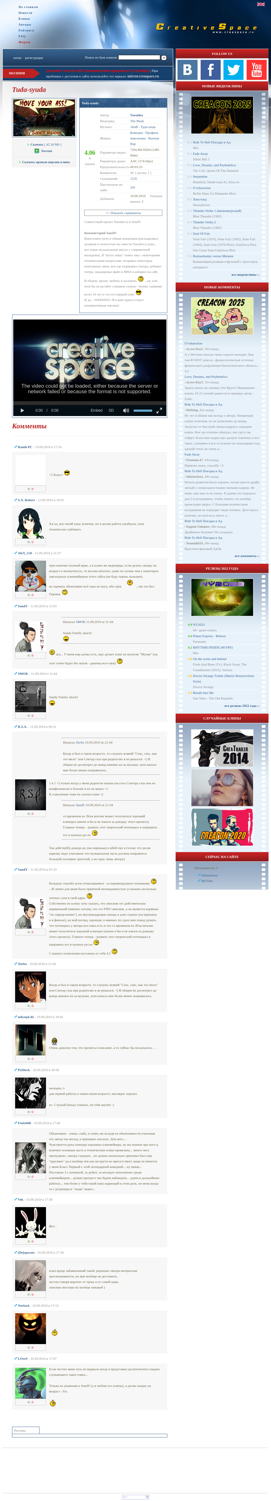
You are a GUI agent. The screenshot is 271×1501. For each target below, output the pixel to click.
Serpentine (200, 176)
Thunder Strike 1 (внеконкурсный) (217, 210)
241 (133, 187)
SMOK (80, 622)
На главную (28, 7)
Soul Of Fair (201, 233)
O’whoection (202, 188)
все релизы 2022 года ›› (242, 705)
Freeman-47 (194, 460)
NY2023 (199, 624)
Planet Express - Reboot (209, 636)
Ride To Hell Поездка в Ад (212, 142)
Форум (25, 42)
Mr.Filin (207, 881)
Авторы (25, 24)
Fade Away (200, 153)
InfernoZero (194, 476)
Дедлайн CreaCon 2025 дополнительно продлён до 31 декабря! (98, 70)
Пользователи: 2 (206, 868)
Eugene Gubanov (198, 526)
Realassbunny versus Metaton (213, 256)
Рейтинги (26, 30)
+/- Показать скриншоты (123, 213)
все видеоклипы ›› (245, 274)
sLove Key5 (194, 349)
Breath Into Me (203, 693)
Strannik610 (194, 543)
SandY (80, 805)
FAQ (22, 36)
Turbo (80, 742)
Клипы (24, 18)
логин (17, 58)
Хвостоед (199, 199)
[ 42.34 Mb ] (44, 144)
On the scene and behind (209, 659)
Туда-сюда (148, 127)
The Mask (137, 121)
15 (132, 173)
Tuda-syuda (89, 103)
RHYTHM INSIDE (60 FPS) (213, 647)
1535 (133, 178)
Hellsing (192, 410)
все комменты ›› (247, 556)
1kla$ (134, 127)
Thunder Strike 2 (204, 222)
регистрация (34, 58)
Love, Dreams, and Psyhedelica (214, 165)
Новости (25, 12)
